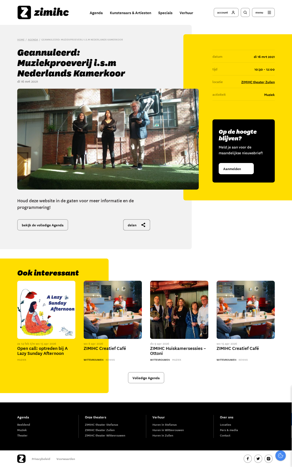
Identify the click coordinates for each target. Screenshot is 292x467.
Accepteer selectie (257, 459)
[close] (285, 393)
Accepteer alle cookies (256, 447)
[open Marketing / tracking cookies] (285, 432)
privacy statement (271, 405)
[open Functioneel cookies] (285, 419)
